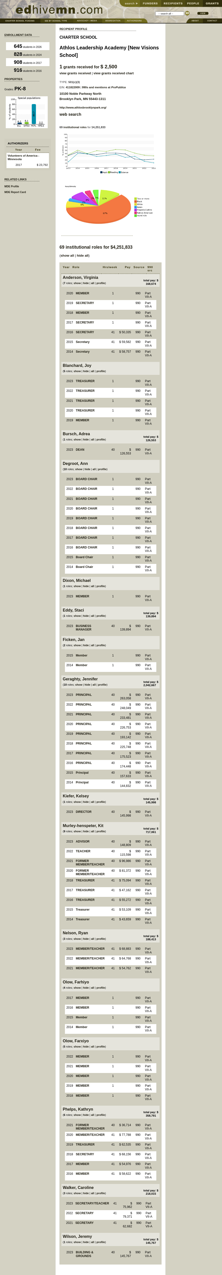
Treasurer (83, 909)
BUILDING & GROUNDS (84, 1254)
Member (81, 655)
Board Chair (84, 557)
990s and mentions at (104, 87)
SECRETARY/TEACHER (92, 1203)
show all (67, 255)
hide (86, 283)
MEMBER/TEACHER (90, 949)
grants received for (88, 67)
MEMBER (82, 293)
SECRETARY (85, 303)
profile (100, 283)
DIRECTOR (84, 812)
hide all (83, 255)
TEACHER (83, 851)
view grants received (75, 73)
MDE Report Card (15, 192)
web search (70, 114)
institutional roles (75, 127)
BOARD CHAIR (86, 479)
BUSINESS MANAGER (83, 628)
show (77, 283)
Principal (82, 772)
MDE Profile (11, 186)
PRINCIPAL (84, 695)
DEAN (80, 449)
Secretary (83, 342)
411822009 (73, 87)
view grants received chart (114, 73)
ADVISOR (83, 841)
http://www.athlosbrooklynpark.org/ (82, 107)
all (92, 283)
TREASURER (85, 381)
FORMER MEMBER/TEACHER (90, 862)
